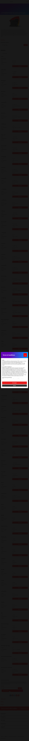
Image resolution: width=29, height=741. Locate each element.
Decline (14, 385)
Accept (14, 382)
